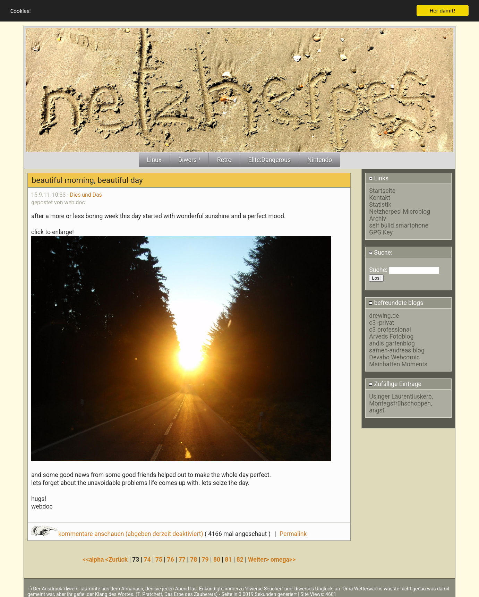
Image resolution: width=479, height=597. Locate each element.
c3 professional (390, 328)
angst (376, 409)
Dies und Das (86, 193)
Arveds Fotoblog (391, 335)
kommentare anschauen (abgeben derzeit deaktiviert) (118, 532)
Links (378, 177)
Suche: (380, 251)
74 (147, 558)
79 (205, 558)
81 (228, 558)
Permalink (293, 532)
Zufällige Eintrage (395, 382)
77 (182, 558)
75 (158, 558)
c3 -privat (381, 321)
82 (240, 558)
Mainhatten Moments (398, 363)
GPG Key (381, 231)
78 (193, 558)
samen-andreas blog (396, 349)
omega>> (283, 558)
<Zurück (117, 558)
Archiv (377, 217)
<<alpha (94, 558)
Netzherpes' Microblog (399, 210)
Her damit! (443, 10)
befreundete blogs (396, 302)
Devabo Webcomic (394, 356)
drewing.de (384, 314)
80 (216, 558)
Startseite (382, 190)
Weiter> (259, 558)
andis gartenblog (392, 342)
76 (170, 558)
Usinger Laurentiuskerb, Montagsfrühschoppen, (401, 399)
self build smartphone (398, 224)
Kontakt (379, 197)
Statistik (380, 204)
